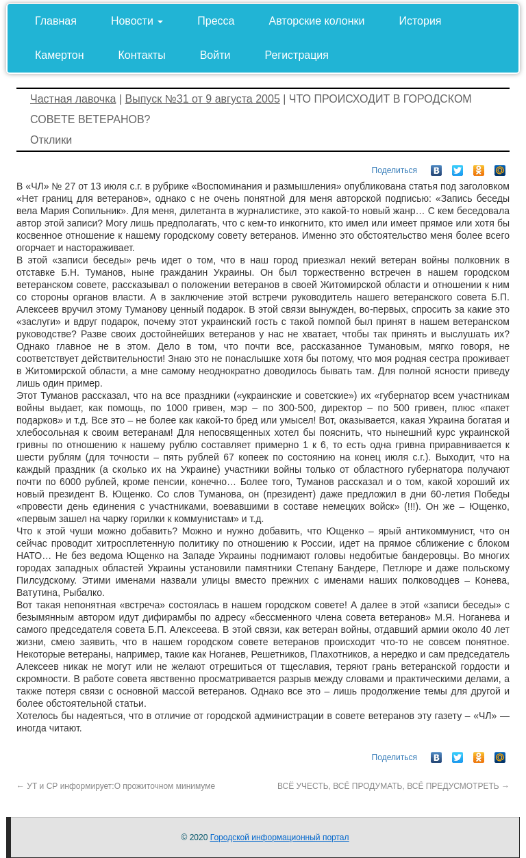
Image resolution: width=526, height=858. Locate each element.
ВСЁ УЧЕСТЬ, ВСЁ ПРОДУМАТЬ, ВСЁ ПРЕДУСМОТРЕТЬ (393, 786)
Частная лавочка (73, 99)
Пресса (215, 21)
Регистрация (296, 55)
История (420, 21)
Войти (215, 55)
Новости (137, 21)
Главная (56, 21)
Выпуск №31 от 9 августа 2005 (202, 99)
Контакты (142, 55)
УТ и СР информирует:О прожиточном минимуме (115, 786)
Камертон (59, 55)
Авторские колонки (317, 21)
